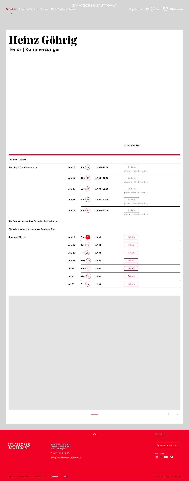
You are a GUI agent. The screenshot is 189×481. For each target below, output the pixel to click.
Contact (54, 476)
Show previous (168, 414)
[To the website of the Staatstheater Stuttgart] (176, 9)
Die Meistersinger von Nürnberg (24, 229)
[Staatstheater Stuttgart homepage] (94, 5)
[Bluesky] (171, 457)
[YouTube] (166, 457)
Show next (177, 414)
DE (147, 9)
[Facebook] (160, 457)
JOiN (53, 9)
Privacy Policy (39, 476)
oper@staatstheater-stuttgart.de (66, 457)
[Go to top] (94, 434)
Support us (135, 9)
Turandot (13, 237)
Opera (44, 9)
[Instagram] (156, 457)
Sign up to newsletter (166, 445)
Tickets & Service (28, 9)
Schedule (11, 9)
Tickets (131, 237)
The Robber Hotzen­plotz (21, 221)
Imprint (11, 476)
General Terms (23, 476)
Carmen (13, 159)
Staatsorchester (67, 9)
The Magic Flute (17, 167)
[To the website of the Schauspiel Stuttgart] (165, 9)
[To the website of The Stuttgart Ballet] (156, 9)
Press (66, 476)
